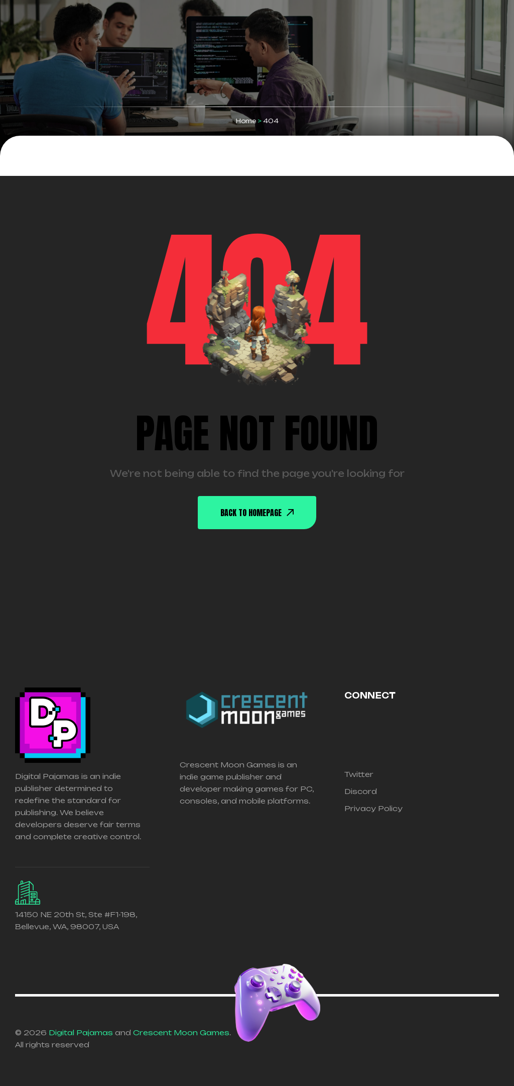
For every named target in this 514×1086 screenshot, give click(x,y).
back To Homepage (257, 513)
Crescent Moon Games (181, 1032)
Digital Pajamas (81, 1032)
